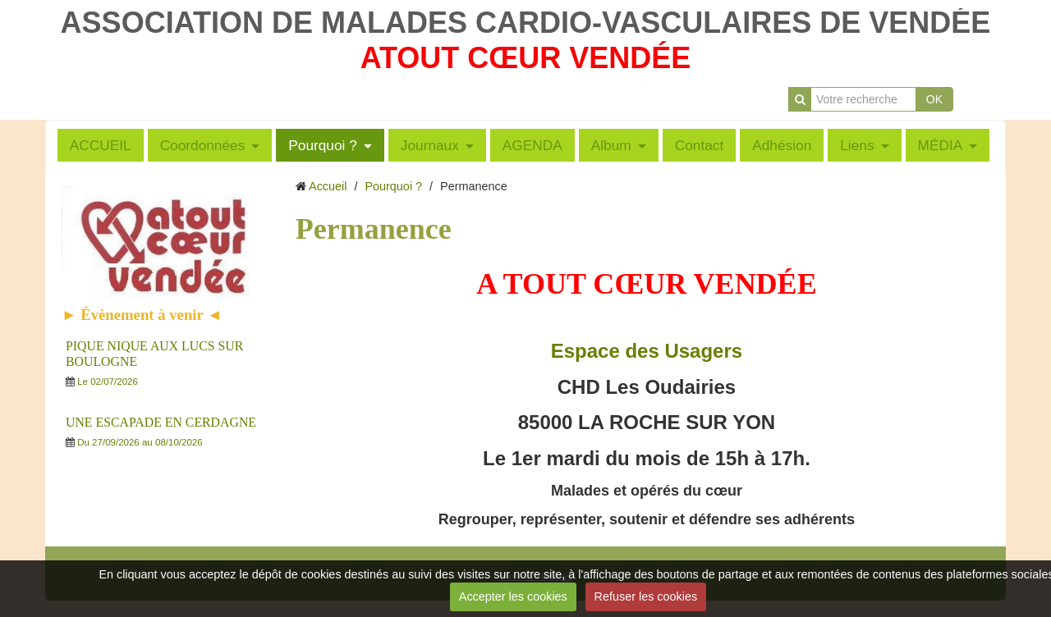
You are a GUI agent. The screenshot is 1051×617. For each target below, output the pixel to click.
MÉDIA (940, 145)
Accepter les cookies (513, 596)
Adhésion (781, 145)
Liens (857, 145)
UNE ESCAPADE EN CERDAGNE (161, 422)
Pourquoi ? (322, 145)
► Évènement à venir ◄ (142, 314)
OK (934, 99)
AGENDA (532, 145)
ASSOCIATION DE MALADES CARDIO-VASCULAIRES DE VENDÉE (526, 22)
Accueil (328, 186)
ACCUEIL (100, 145)
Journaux (430, 145)
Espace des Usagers (646, 351)
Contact (699, 145)
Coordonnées (203, 145)
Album (611, 145)
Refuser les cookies (646, 596)
